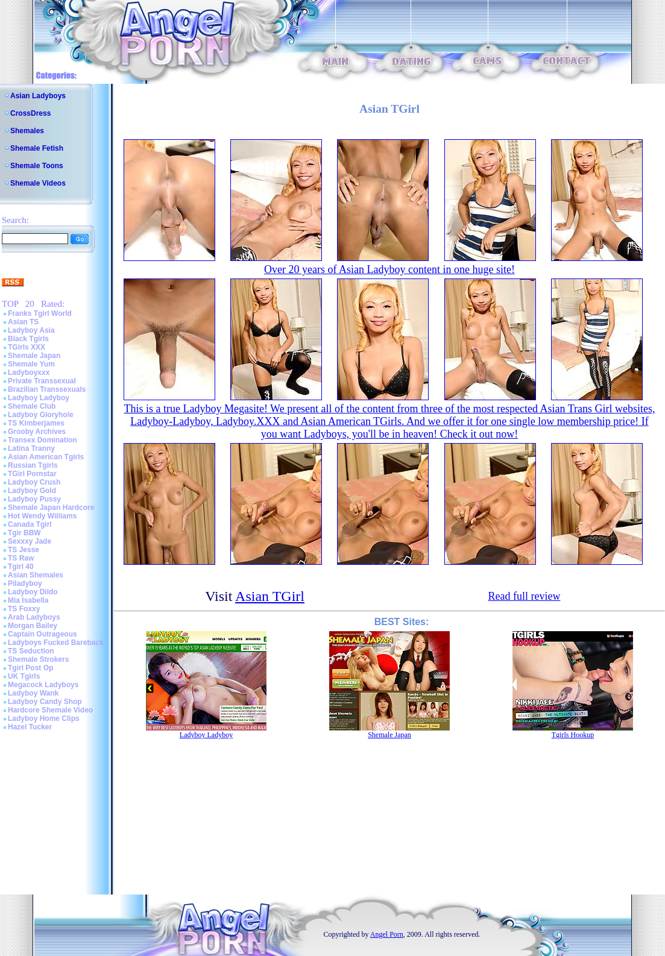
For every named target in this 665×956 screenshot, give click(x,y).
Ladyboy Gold (32, 490)
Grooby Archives (37, 431)
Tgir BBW (24, 533)
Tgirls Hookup (573, 735)
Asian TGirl (269, 596)
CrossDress (30, 113)
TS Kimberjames (36, 423)
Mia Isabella (28, 600)
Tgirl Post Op (30, 668)
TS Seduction (31, 651)
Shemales (27, 131)
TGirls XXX (26, 347)
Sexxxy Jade (29, 541)
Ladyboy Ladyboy (38, 398)
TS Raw (21, 558)
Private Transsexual (42, 381)
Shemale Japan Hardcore (51, 507)
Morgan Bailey (32, 625)
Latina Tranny (31, 448)
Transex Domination (42, 440)
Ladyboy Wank (33, 693)
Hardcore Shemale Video (50, 710)
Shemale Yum (31, 364)
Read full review (524, 596)
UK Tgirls (24, 676)
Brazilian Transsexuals (47, 389)
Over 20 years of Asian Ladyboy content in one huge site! (389, 269)
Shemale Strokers (38, 659)
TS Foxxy (24, 609)
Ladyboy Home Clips (44, 718)
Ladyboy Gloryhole (41, 414)
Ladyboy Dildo (33, 592)
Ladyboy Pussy (34, 499)
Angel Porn (386, 934)
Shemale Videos (38, 183)
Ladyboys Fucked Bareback (56, 642)
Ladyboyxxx (28, 372)
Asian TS (23, 322)
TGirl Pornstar (32, 474)
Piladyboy (25, 583)
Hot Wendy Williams (42, 516)
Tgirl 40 (21, 566)
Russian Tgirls (33, 465)
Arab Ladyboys (34, 617)
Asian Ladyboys (38, 96)
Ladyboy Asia (31, 330)
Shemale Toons (36, 166)
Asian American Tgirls (46, 457)
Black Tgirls (28, 339)
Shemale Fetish (36, 148)
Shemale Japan (34, 355)
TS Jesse (23, 550)
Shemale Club (31, 406)
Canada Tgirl (30, 524)
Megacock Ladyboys (43, 685)
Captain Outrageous (42, 634)
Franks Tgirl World (40, 313)
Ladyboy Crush (34, 482)
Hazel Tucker (30, 727)
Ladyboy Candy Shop (45, 701)
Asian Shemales (35, 575)
